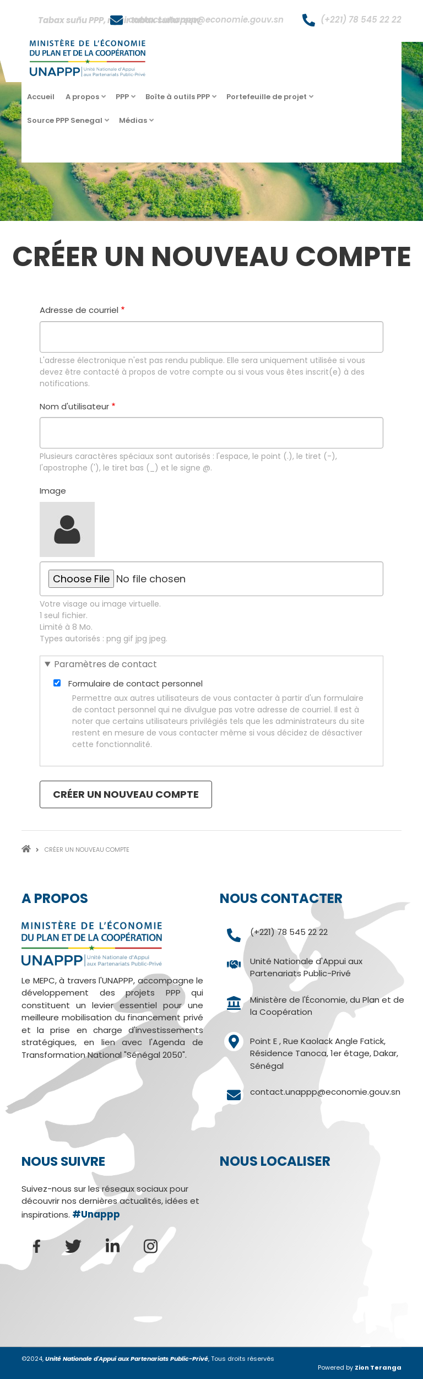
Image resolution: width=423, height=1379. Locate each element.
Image (53, 490)
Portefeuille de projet (268, 100)
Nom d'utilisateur (74, 406)
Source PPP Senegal (66, 123)
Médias (134, 123)
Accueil (41, 96)
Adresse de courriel (79, 310)
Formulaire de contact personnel (135, 683)
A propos (83, 100)
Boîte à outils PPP (179, 100)
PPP (123, 100)
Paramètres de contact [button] (105, 664)
